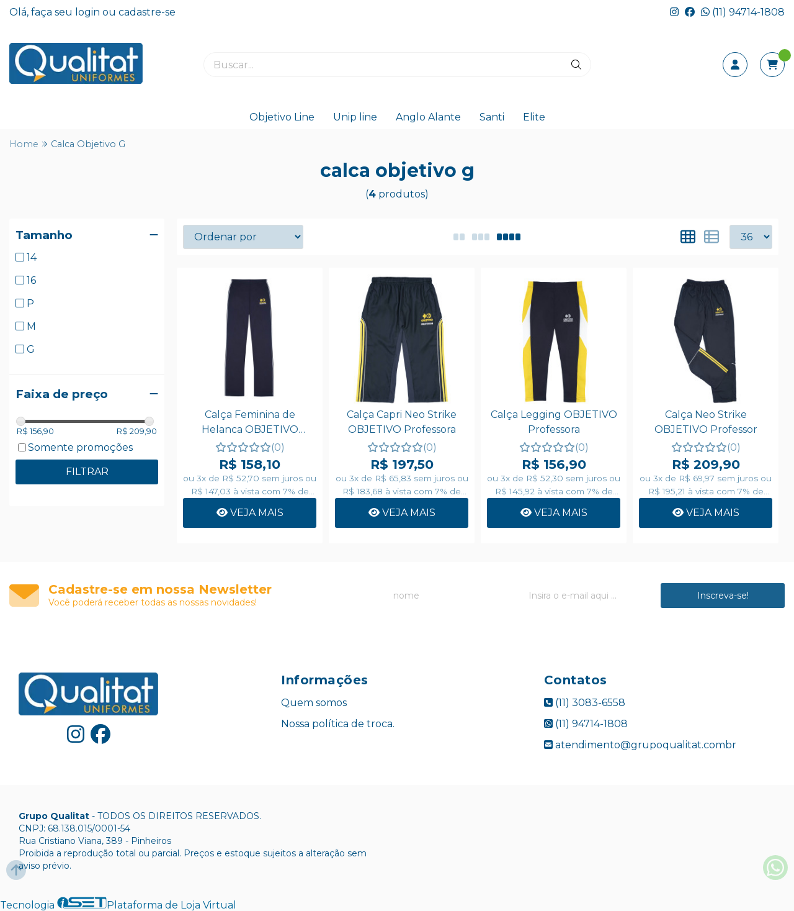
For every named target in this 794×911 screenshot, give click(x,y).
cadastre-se (147, 12)
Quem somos (314, 703)
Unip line (355, 117)
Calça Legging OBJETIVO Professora (554, 422)
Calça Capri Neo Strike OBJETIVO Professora (402, 422)
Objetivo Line (281, 117)
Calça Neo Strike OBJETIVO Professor (705, 422)
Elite (534, 117)
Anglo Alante (428, 117)
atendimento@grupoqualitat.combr (640, 745)
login (88, 12)
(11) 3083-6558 (584, 703)
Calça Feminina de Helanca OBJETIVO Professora (250, 423)
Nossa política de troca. (338, 724)
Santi (492, 117)
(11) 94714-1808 (743, 12)
